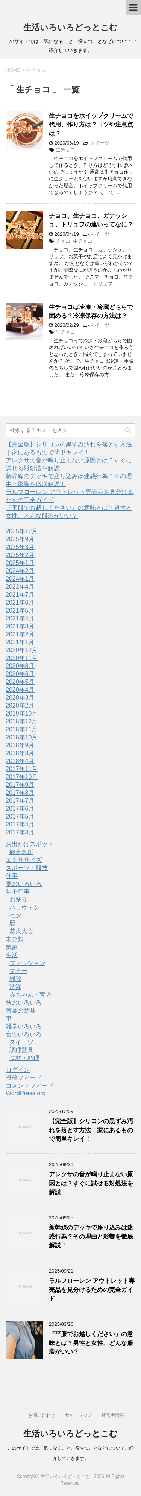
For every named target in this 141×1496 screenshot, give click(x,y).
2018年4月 (20, 761)
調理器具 (21, 1050)
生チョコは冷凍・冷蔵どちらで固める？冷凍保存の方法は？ (91, 311)
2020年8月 (20, 666)
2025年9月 (20, 539)
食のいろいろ (24, 1034)
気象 (12, 947)
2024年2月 (20, 571)
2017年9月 (20, 785)
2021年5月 (20, 610)
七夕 (15, 915)
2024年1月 (20, 579)
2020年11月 (22, 658)
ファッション (27, 963)
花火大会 (21, 931)
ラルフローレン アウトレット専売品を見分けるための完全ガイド (92, 1289)
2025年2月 (20, 555)
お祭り (18, 899)
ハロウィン (24, 907)
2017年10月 (22, 777)
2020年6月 (20, 674)
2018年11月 (22, 729)
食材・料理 (24, 1058)
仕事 (12, 876)
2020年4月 (20, 689)
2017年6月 (20, 808)
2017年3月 (20, 832)
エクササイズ (24, 860)
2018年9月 (20, 745)
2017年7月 (20, 800)
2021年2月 (20, 634)
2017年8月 (20, 793)
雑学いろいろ (24, 1026)
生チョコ (65, 149)
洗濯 (15, 986)
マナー (18, 971)
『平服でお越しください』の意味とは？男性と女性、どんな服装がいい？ (91, 1343)
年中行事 (18, 891)
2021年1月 (20, 642)
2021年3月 (20, 626)
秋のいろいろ (24, 1002)
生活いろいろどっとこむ (70, 27)
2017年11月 (22, 769)
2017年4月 (20, 824)
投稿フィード (24, 1077)
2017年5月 (20, 816)
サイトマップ (78, 1415)
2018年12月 (22, 721)
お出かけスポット (30, 844)
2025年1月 (20, 563)
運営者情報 (113, 1415)
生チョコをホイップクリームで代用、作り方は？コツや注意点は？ (91, 124)
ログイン (18, 1070)
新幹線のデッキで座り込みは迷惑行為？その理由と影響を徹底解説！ (91, 1236)
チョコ (63, 241)
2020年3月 (20, 697)
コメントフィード (30, 1085)
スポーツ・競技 (27, 868)
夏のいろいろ (24, 883)
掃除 (15, 979)
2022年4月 (20, 586)
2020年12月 (22, 650)
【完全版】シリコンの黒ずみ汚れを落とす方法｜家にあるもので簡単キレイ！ (91, 1130)
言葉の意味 (21, 1010)
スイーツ (99, 143)
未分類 (15, 939)
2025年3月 (20, 547)
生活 (12, 955)
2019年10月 (22, 713)
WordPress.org (25, 1093)
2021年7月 (20, 594)
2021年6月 (20, 602)
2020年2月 (20, 705)
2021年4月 (20, 618)
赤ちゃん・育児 (30, 994)
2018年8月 (20, 753)
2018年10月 (22, 737)
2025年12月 (22, 531)
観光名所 (21, 852)
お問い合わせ (41, 1415)
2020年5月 (20, 682)
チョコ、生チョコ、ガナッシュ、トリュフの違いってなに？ (91, 220)
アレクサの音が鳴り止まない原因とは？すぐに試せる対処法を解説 (91, 1183)
